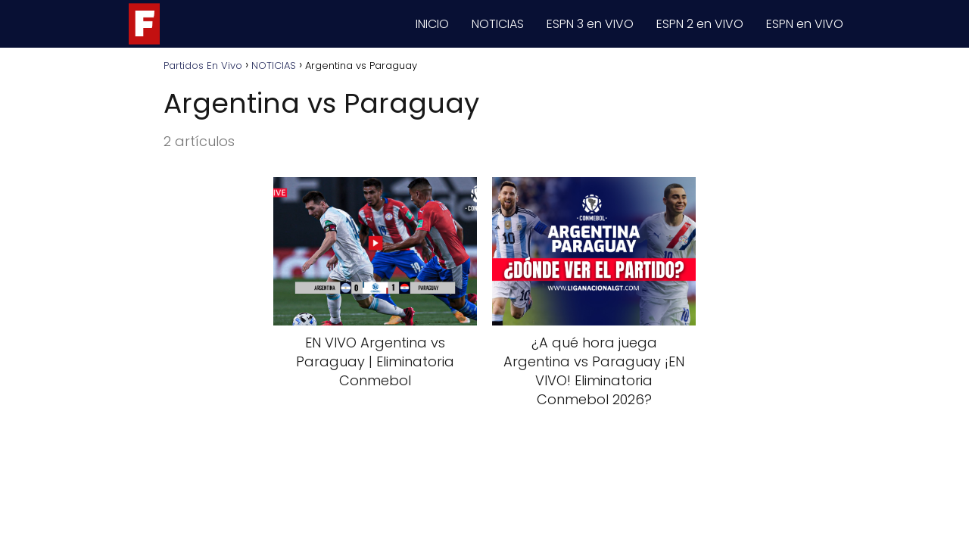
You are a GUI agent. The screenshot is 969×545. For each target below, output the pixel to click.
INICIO (432, 24)
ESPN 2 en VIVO (699, 24)
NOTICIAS (498, 24)
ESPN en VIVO (804, 24)
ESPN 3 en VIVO (590, 24)
